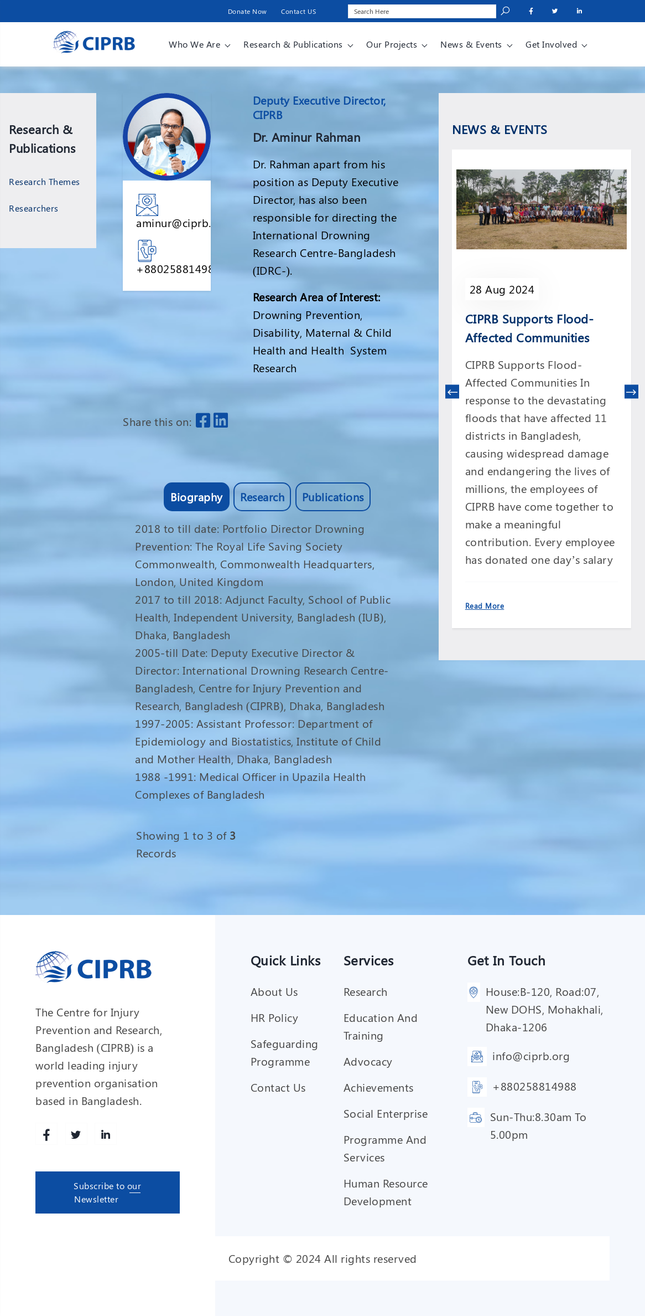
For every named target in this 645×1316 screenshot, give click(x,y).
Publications (333, 496)
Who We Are (194, 44)
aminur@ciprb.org (182, 222)
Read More (484, 605)
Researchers (34, 208)
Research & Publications (293, 44)
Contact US (298, 11)
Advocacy (368, 1060)
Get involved (551, 44)
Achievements (379, 1086)
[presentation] (452, 392)
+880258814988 (178, 268)
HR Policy (275, 1017)
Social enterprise (386, 1113)
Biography (196, 496)
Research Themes (44, 181)
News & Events (471, 44)
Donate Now (247, 11)
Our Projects (391, 44)
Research (262, 496)
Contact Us (278, 1086)
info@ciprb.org (531, 1055)
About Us (274, 991)
